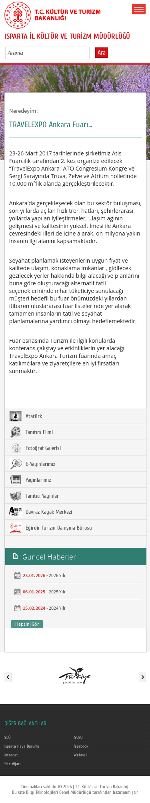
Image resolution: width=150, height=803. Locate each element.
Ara (102, 52)
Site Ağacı (12, 764)
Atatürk (25, 416)
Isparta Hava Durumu (21, 746)
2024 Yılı (57, 608)
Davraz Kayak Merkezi (40, 511)
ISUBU (78, 737)
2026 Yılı (57, 575)
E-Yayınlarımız (32, 463)
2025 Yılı (57, 592)
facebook (81, 746)
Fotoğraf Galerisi (35, 448)
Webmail (80, 755)
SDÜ (7, 737)
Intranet (11, 755)
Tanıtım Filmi (31, 432)
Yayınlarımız (30, 479)
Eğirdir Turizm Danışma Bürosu (50, 527)
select (91, 52)
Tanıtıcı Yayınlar (34, 495)
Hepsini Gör (27, 624)
